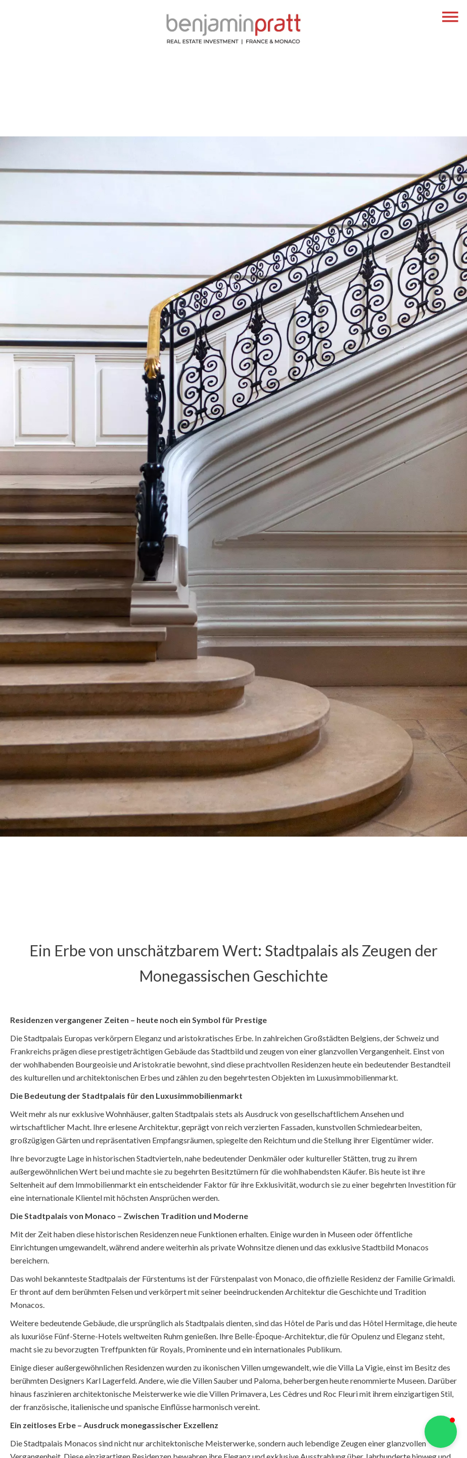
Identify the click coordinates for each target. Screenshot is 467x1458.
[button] (441, 1432)
